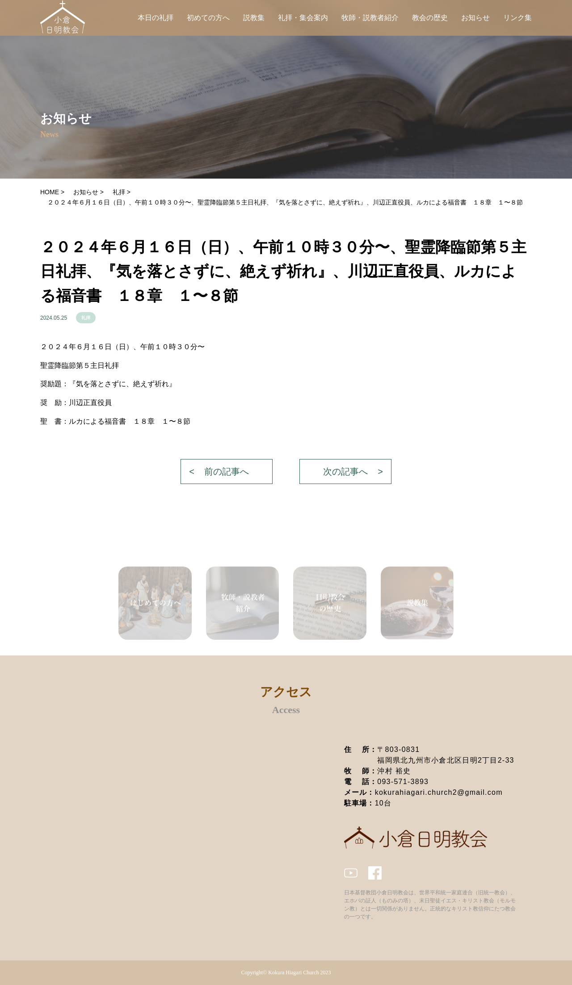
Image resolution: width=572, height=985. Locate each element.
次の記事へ (345, 471)
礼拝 (85, 317)
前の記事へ (226, 471)
